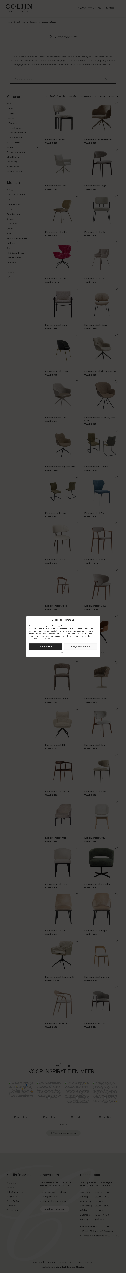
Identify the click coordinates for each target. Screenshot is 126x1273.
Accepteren (46, 646)
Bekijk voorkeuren (80, 646)
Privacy (63, 652)
